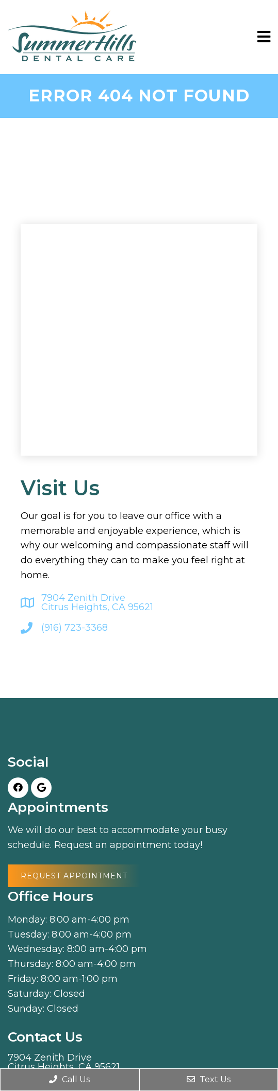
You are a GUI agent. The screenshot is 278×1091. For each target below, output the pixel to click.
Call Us (69, 1079)
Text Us (209, 1079)
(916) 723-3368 (74, 627)
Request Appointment (74, 875)
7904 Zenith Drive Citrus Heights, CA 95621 (97, 602)
